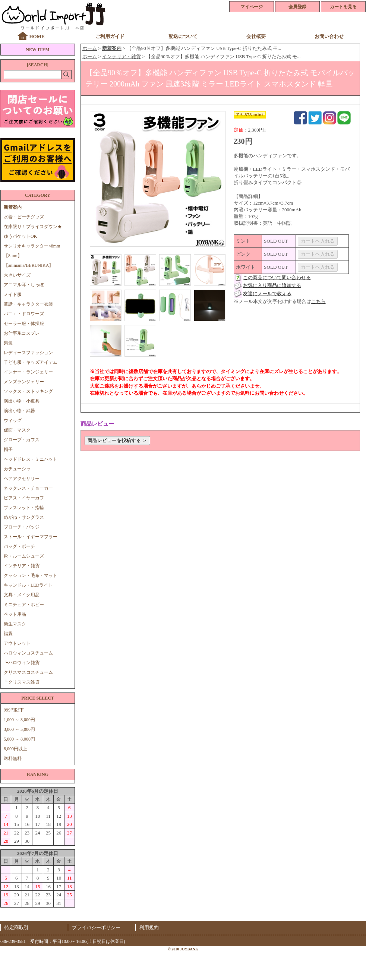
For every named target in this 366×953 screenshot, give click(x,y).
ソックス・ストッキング (28, 391)
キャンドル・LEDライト (28, 585)
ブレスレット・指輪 (24, 507)
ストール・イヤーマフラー (30, 536)
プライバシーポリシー (96, 927)
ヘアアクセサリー (22, 478)
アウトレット (17, 643)
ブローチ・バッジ (22, 527)
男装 (8, 342)
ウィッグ (13, 420)
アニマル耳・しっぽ (24, 284)
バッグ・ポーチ (19, 546)
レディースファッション (28, 352)
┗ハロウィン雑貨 (22, 662)
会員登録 (297, 6)
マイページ (251, 6)
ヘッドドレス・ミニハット (30, 459)
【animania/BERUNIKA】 (28, 265)
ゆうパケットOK (20, 236)
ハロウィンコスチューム (28, 653)
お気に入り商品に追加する (272, 285)
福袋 (8, 633)
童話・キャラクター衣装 (28, 304)
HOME (36, 36)
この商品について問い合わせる (277, 277)
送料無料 (13, 758)
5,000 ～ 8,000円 (19, 739)
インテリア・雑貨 (22, 565)
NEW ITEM (37, 49)
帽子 (8, 449)
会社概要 (256, 36)
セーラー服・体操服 (24, 323)
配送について (183, 36)
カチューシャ (17, 468)
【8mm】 (13, 255)
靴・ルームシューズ (24, 556)
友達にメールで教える (267, 293)
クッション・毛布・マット (30, 575)
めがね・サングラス (24, 517)
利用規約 (149, 927)
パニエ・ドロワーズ (24, 313)
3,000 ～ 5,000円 (19, 729)
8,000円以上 (15, 748)
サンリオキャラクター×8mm (32, 246)
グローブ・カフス (22, 439)
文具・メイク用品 (22, 594)
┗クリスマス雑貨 (22, 682)
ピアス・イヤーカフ (24, 498)
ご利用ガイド (109, 36)
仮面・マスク (17, 430)
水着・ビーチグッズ (24, 217)
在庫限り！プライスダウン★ (33, 226)
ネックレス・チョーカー (28, 488)
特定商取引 (16, 927)
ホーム (89, 48)
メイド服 (15, 294)
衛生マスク (15, 624)
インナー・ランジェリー (28, 372)
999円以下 (14, 710)
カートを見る (343, 6)
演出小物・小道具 (22, 401)
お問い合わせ (329, 36)
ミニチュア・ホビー (24, 604)
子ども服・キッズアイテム (30, 362)
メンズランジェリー (24, 381)
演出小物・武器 (19, 410)
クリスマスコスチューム (28, 672)
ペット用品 (15, 614)
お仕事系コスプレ (22, 333)
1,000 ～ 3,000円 (19, 719)
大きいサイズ (17, 275)
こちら (318, 301)
